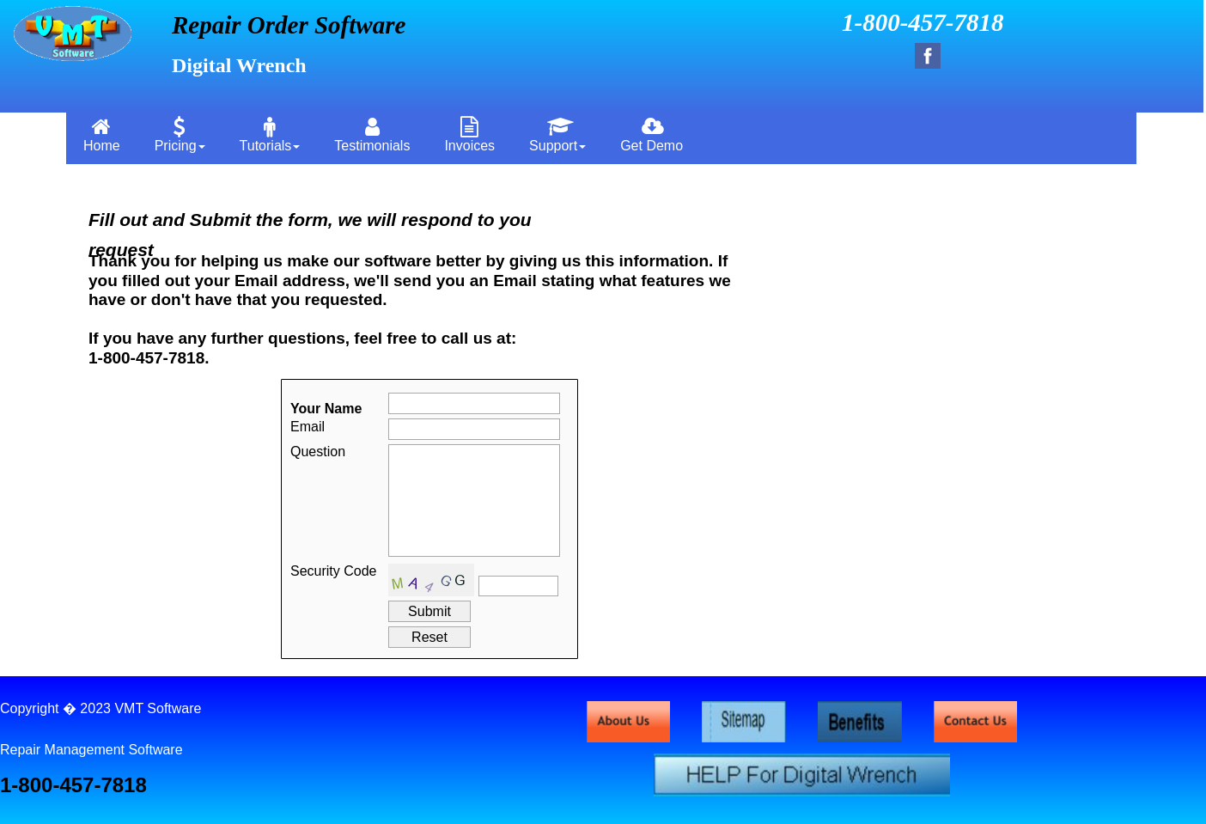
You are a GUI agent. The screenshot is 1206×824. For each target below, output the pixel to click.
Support (557, 134)
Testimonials (372, 134)
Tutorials (270, 134)
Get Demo (651, 134)
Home (101, 134)
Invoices (469, 134)
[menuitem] (101, 133)
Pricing (180, 134)
